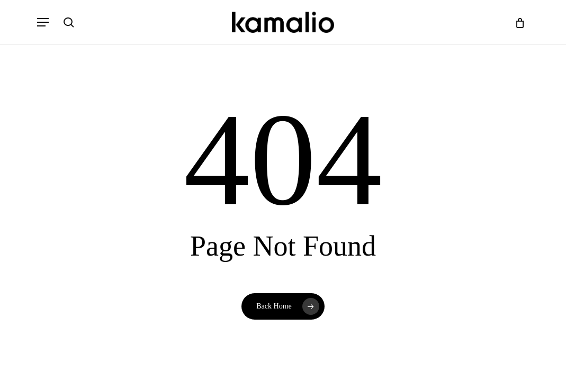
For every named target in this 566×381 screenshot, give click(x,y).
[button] (43, 22)
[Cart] (516, 22)
